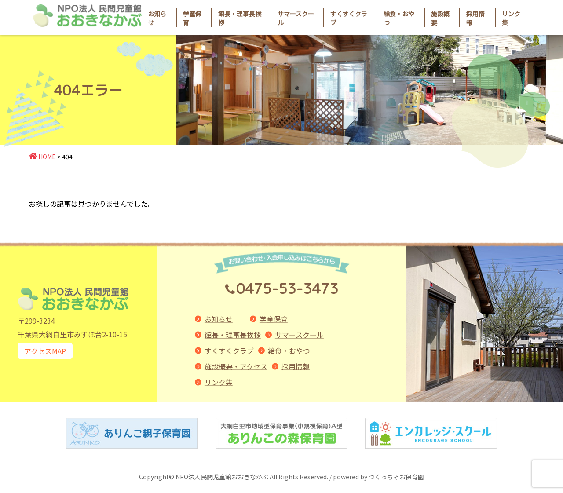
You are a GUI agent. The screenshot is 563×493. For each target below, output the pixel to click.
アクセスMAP (45, 351)
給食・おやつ (289, 350)
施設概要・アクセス (236, 366)
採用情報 (475, 18)
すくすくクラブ (229, 350)
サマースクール (299, 334)
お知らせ (157, 18)
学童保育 (274, 318)
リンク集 (219, 382)
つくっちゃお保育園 (396, 476)
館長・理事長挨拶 (233, 334)
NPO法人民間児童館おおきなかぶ (221, 476)
